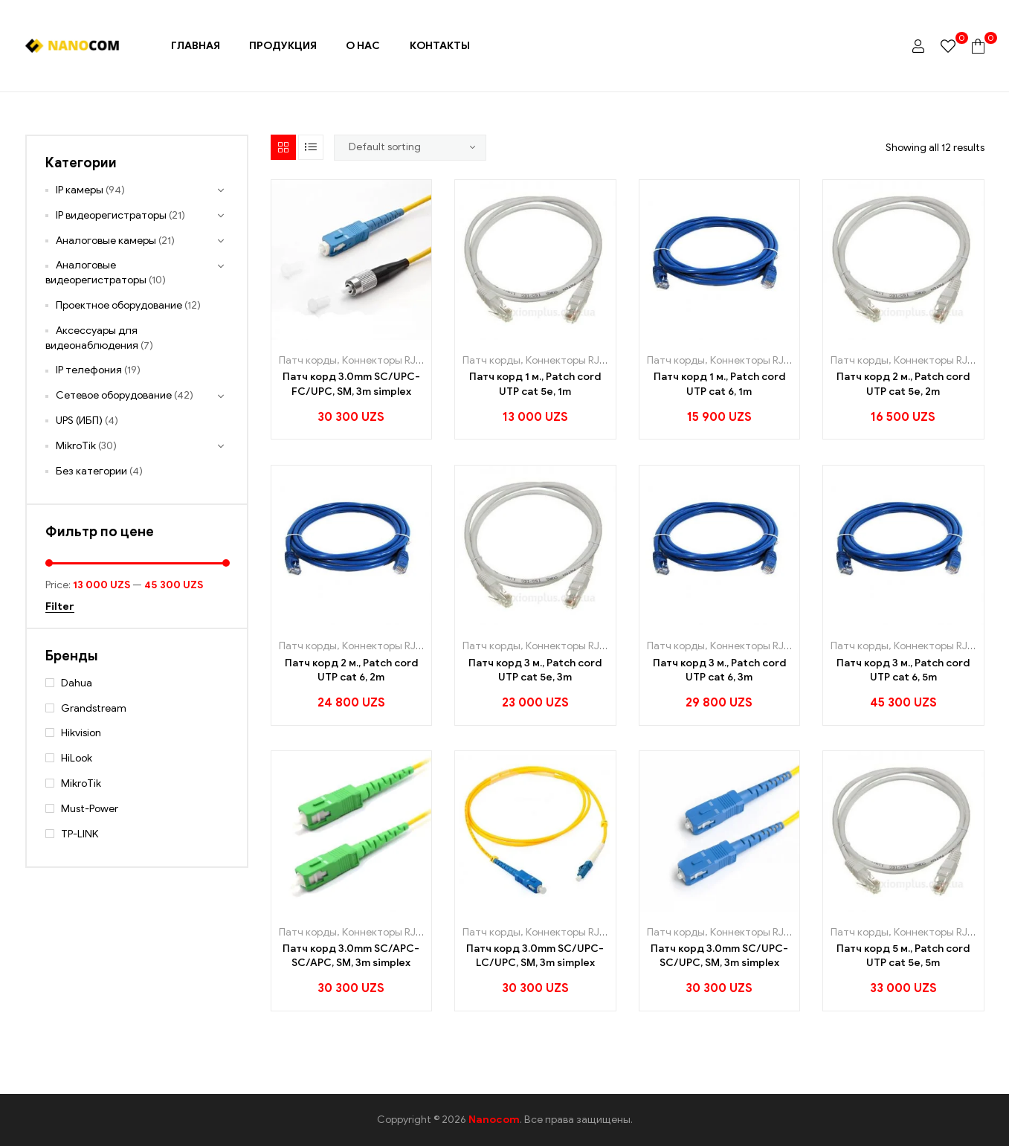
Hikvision (81, 733)
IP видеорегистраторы (111, 215)
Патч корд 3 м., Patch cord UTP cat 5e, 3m (535, 670)
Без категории (91, 471)
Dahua (76, 683)
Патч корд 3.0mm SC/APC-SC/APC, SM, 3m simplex (351, 956)
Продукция (283, 45)
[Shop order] (410, 147)
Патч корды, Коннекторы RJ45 (353, 360)
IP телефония (89, 370)
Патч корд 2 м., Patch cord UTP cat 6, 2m (351, 670)
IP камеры (79, 190)
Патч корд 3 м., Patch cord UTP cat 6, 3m (719, 670)
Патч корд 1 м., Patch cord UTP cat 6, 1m (719, 384)
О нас (363, 45)
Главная (195, 45)
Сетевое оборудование (114, 395)
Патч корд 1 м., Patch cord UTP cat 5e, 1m (535, 384)
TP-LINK (79, 834)
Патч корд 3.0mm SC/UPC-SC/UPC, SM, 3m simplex (719, 956)
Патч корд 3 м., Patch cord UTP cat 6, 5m (903, 670)
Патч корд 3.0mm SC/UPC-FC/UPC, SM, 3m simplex (351, 384)
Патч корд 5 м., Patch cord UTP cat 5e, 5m (903, 956)
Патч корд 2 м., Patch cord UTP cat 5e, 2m (903, 384)
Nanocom (494, 1119)
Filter (59, 607)
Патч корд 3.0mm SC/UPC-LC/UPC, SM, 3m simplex (535, 956)
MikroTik (76, 446)
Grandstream (93, 708)
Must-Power (89, 808)
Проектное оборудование (119, 305)
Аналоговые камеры (106, 240)
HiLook (76, 758)
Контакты (440, 45)
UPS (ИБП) (79, 420)
